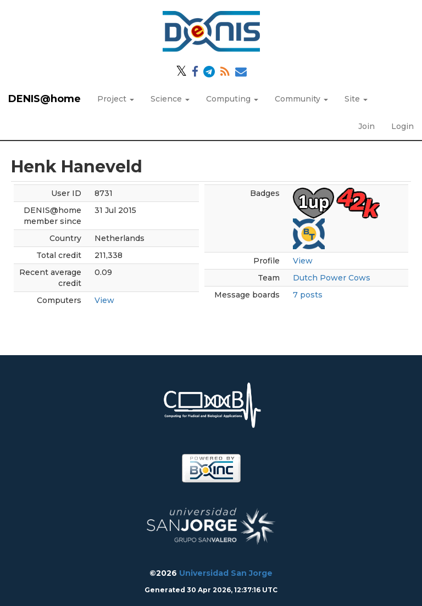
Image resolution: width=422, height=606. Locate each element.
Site (356, 99)
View (104, 300)
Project (115, 99)
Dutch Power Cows (331, 278)
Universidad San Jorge (226, 573)
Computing (232, 99)
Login (402, 126)
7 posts (308, 295)
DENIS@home (44, 99)
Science (170, 99)
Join (366, 126)
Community (301, 99)
